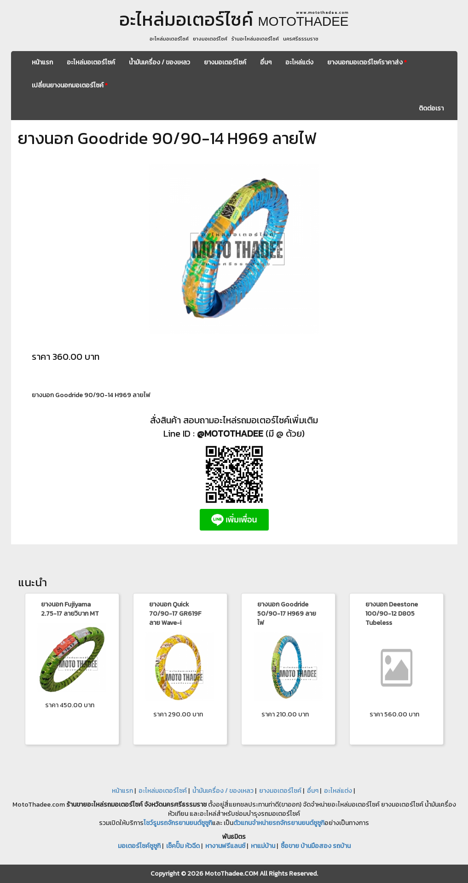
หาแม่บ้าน (263, 846)
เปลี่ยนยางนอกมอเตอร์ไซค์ (70, 85)
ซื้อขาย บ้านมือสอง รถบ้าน (316, 846)
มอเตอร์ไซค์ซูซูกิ (139, 846)
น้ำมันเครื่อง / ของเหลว (159, 62)
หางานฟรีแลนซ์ (225, 846)
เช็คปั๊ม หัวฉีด (183, 846)
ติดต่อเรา (431, 108)
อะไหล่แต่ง (299, 62)
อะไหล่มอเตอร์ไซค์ (91, 62)
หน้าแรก (42, 62)
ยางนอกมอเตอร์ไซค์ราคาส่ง (367, 62)
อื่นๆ (266, 62)
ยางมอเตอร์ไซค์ (225, 62)
